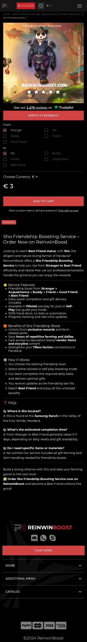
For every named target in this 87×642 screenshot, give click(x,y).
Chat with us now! (68, 210)
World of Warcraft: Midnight (26, 14)
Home (6, 14)
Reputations (49, 14)
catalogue (26, 6)
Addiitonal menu (21, 578)
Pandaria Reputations (70, 14)
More (10, 565)
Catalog (13, 591)
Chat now (43, 550)
